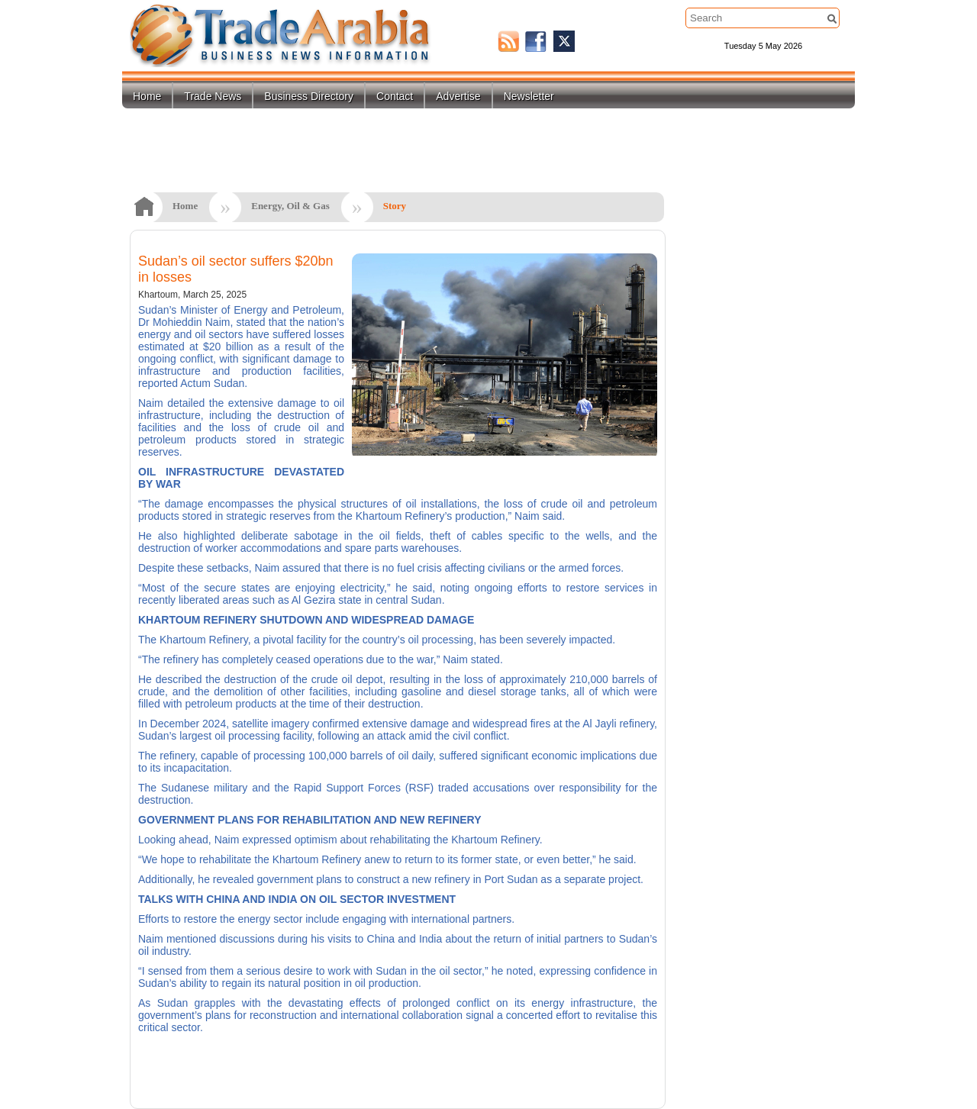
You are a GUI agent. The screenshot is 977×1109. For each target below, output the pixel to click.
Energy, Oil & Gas (290, 205)
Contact (394, 96)
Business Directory (308, 96)
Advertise (458, 96)
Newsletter (529, 96)
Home (147, 96)
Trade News (212, 96)
